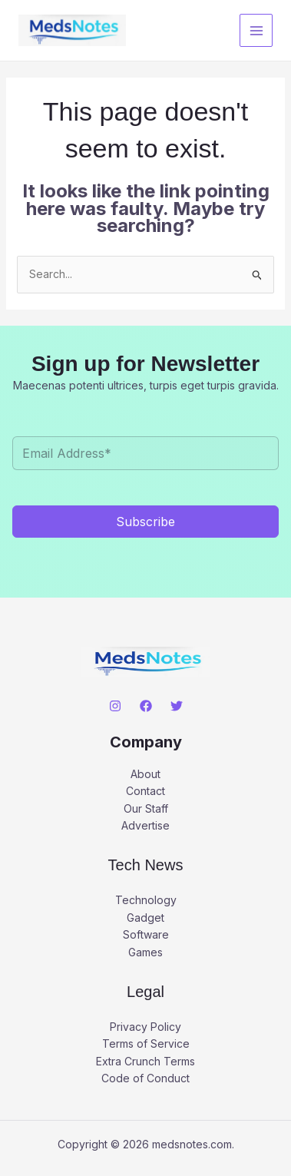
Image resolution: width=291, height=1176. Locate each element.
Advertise (145, 825)
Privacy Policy (145, 1026)
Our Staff (146, 808)
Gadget (145, 917)
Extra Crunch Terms (145, 1061)
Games (145, 952)
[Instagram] (115, 706)
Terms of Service (146, 1043)
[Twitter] (176, 706)
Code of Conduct (145, 1078)
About (145, 773)
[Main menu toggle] (256, 30)
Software (146, 934)
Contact (145, 790)
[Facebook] (146, 706)
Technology (146, 899)
